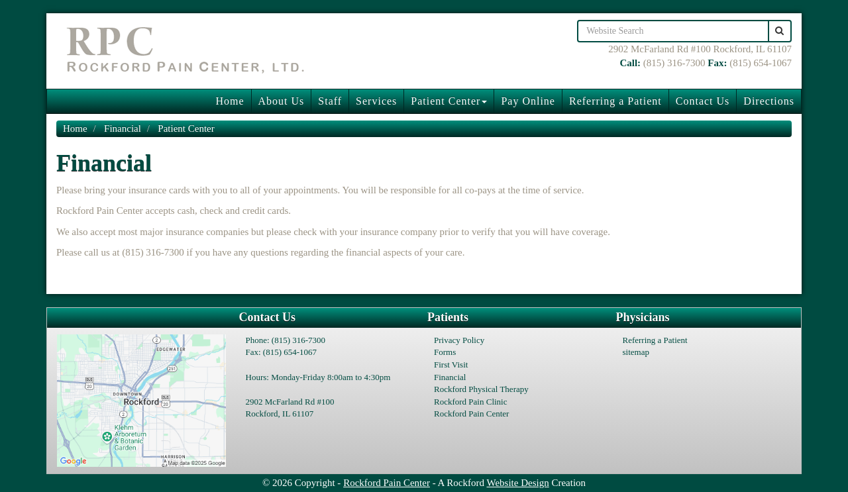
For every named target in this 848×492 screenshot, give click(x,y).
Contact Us (703, 101)
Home (229, 101)
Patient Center (449, 101)
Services (376, 101)
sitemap (636, 352)
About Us (281, 101)
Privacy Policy (459, 340)
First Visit (451, 364)
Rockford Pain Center (471, 413)
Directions (768, 101)
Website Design (518, 482)
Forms (445, 352)
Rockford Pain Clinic (470, 402)
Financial (122, 128)
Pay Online (528, 101)
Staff (330, 101)
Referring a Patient (615, 101)
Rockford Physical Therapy (481, 389)
